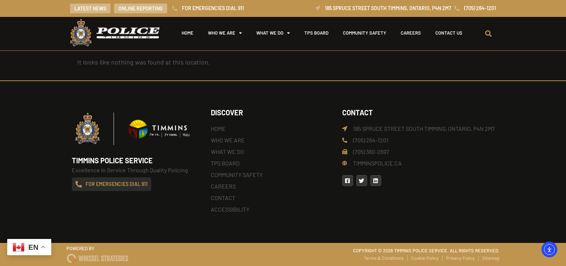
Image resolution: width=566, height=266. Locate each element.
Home (187, 33)
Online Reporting (140, 8)
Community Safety (364, 33)
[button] (489, 33)
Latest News (90, 8)
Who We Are (225, 33)
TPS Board (316, 33)
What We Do (273, 33)
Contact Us (448, 33)
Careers (411, 33)
